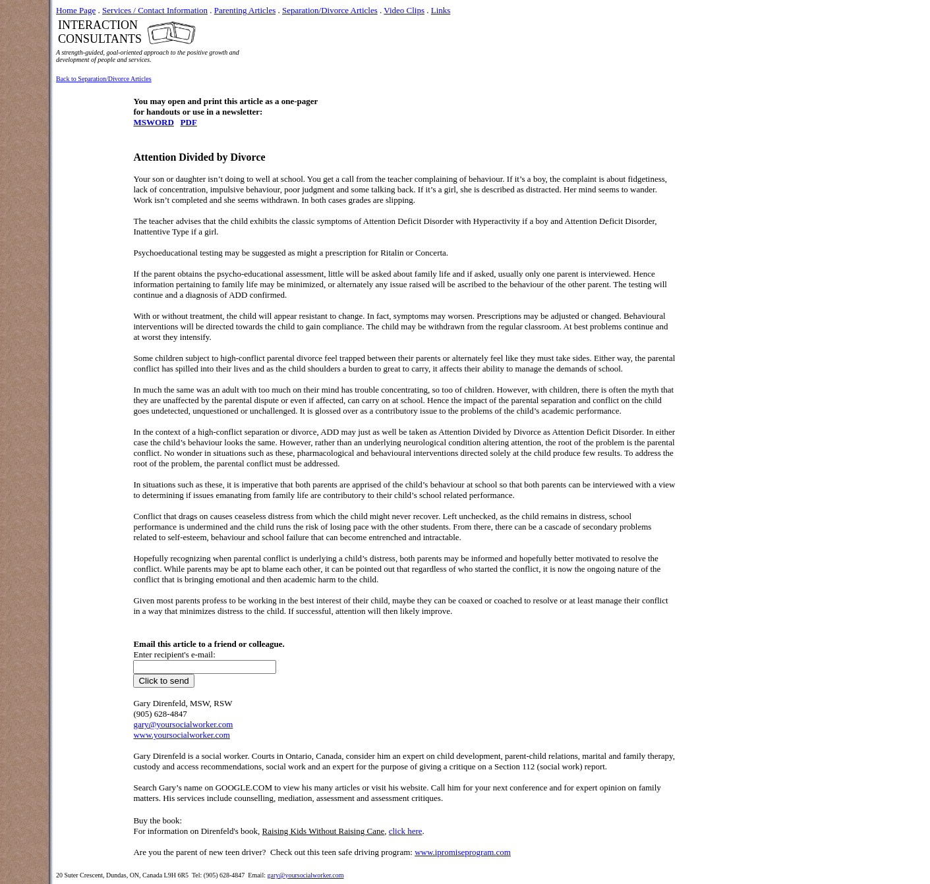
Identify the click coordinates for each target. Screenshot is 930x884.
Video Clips (404, 10)
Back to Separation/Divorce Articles (104, 78)
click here (405, 831)
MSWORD (153, 122)
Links (441, 10)
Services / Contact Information (155, 10)
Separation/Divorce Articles (330, 10)
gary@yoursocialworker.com (305, 875)
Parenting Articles (245, 10)
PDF (189, 122)
